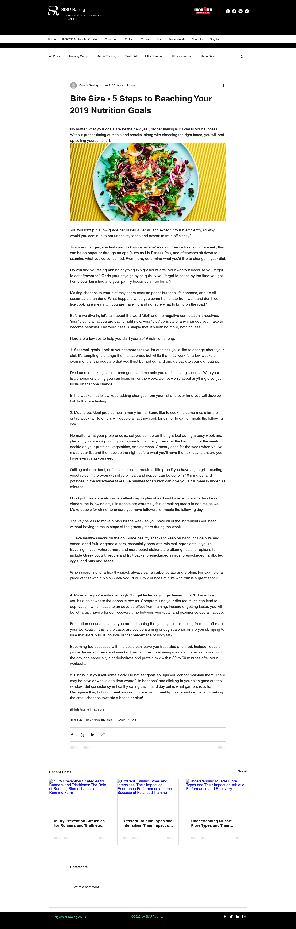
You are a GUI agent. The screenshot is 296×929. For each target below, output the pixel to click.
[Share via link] (103, 735)
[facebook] (228, 11)
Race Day (207, 56)
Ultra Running (154, 56)
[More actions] (223, 85)
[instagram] (247, 11)
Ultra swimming (182, 56)
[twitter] (234, 11)
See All (242, 771)
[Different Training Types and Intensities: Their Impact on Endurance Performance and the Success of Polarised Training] (148, 796)
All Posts (54, 56)
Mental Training (106, 56)
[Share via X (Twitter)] (82, 735)
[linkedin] (240, 11)
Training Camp (78, 56)
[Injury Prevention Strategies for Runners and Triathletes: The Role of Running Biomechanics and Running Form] (79, 796)
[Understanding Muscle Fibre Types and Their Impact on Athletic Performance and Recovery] (216, 796)
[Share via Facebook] (72, 735)
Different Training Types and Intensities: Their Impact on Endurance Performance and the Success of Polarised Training (148, 823)
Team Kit (131, 56)
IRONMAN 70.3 (126, 719)
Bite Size (76, 719)
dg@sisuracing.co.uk (70, 917)
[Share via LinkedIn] (93, 735)
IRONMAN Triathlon (99, 719)
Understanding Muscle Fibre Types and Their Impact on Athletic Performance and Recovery (215, 823)
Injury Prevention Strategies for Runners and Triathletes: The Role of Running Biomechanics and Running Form (79, 823)
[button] (242, 56)
